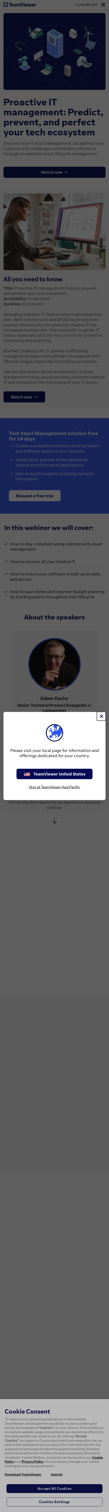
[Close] (101, 716)
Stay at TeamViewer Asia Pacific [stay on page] (54, 787)
